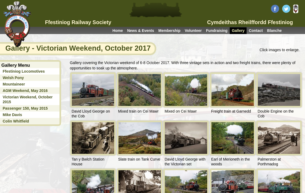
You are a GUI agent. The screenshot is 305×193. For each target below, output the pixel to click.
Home (118, 30)
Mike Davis (12, 115)
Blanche (274, 30)
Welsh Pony (13, 78)
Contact (256, 30)
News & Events (140, 30)
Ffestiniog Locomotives (24, 71)
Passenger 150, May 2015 (25, 108)
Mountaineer (14, 84)
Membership (169, 30)
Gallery (238, 30)
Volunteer (193, 30)
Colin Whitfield (16, 121)
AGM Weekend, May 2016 (25, 90)
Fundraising (217, 30)
